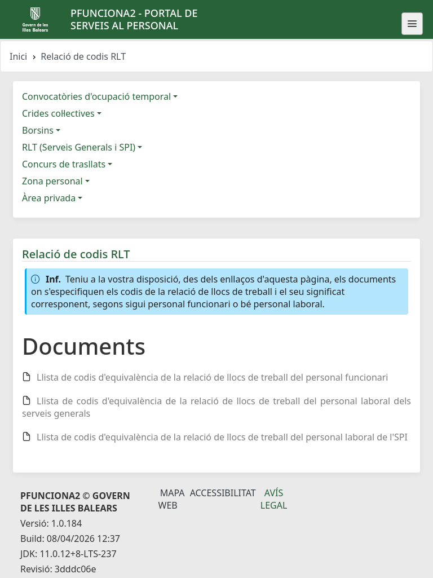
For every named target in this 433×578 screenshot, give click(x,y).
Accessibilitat (223, 493)
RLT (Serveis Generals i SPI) (78, 147)
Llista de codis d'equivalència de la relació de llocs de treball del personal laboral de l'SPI (222, 437)
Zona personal (52, 181)
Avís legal (274, 499)
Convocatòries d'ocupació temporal (96, 96)
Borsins (38, 130)
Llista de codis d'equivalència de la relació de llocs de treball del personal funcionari (212, 377)
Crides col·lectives (58, 113)
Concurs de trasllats (63, 164)
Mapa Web (171, 499)
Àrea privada (49, 198)
